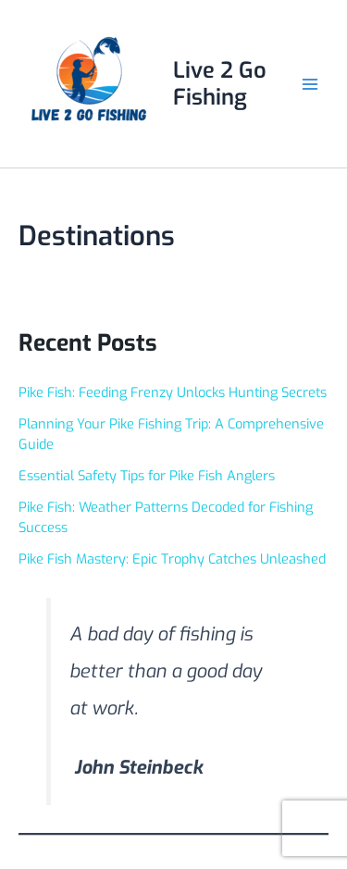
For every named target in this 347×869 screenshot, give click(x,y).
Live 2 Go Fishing (219, 83)
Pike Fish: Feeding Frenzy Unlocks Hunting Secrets (173, 392)
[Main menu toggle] (309, 84)
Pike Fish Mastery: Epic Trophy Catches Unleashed (172, 559)
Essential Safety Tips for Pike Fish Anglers (147, 475)
